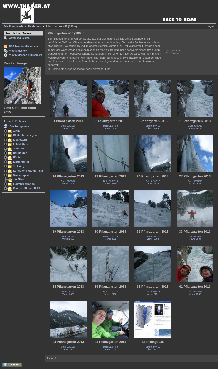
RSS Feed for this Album (23, 46)
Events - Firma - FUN (26, 188)
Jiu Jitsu (18, 179)
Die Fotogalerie (13, 26)
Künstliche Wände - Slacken (31, 170)
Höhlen (17, 157)
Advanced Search (19, 38)
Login (210, 26)
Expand (8, 121)
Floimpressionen (24, 183)
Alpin (16, 130)
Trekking (18, 166)
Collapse (20, 121)
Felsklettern (20, 144)
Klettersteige (21, 161)
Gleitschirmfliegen (25, 135)
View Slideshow (18, 50)
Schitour (18, 148)
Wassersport (21, 175)
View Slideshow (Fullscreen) (25, 55)
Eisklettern (34, 26)
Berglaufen (20, 152)
